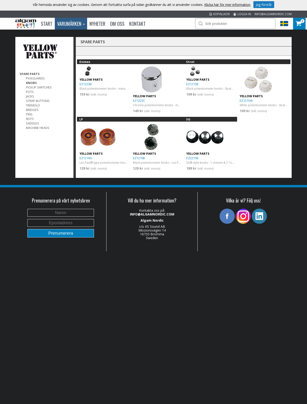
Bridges (32, 110)
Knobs (31, 83)
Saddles (32, 123)
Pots (30, 92)
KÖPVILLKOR (219, 14)
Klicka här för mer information (227, 4)
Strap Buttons (38, 101)
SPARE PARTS (30, 74)
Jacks (30, 96)
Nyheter (97, 23)
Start (46, 23)
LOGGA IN (242, 14)
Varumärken (71, 23)
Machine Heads (37, 128)
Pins (29, 114)
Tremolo (33, 105)
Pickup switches (39, 87)
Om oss (117, 23)
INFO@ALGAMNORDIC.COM (273, 14)
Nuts (30, 119)
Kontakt (137, 23)
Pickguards (35, 78)
